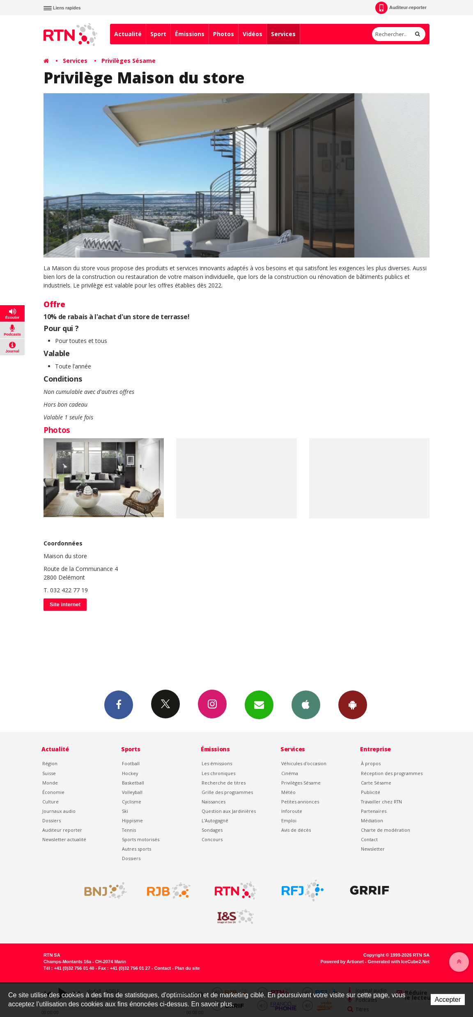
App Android (352, 704)
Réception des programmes (391, 773)
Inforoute (291, 811)
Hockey (130, 773)
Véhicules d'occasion (303, 763)
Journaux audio (59, 811)
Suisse (49, 773)
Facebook (118, 704)
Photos (223, 34)
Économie (53, 792)
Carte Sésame (376, 782)
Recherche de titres (224, 782)
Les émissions (217, 763)
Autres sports (136, 848)
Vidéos (252, 34)
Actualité (128, 34)
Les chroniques (218, 773)
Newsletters (259, 704)
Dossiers (51, 820)
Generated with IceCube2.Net (398, 961)
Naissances (213, 801)
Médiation (372, 820)
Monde (50, 782)
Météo (288, 792)
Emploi (288, 820)
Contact (369, 839)
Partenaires (373, 811)
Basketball (133, 782)
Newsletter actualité (64, 839)
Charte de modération (385, 830)
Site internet (65, 604)
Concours (212, 839)
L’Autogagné (215, 820)
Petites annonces (300, 801)
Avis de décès (296, 830)
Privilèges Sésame (128, 60)
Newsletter (373, 848)
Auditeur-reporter (401, 8)
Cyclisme (131, 801)
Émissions (189, 34)
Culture (50, 801)
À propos (371, 763)
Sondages (212, 830)
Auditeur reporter (62, 830)
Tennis (129, 830)
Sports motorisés (140, 839)
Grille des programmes (227, 792)
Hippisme (132, 820)
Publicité (370, 792)
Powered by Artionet (342, 961)
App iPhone (306, 704)
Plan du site (187, 968)
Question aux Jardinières (229, 811)
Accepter (448, 999)
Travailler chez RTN (381, 801)
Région (49, 763)
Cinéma (289, 773)
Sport (158, 34)
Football (131, 763)
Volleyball (132, 792)
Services (283, 34)
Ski (125, 811)
